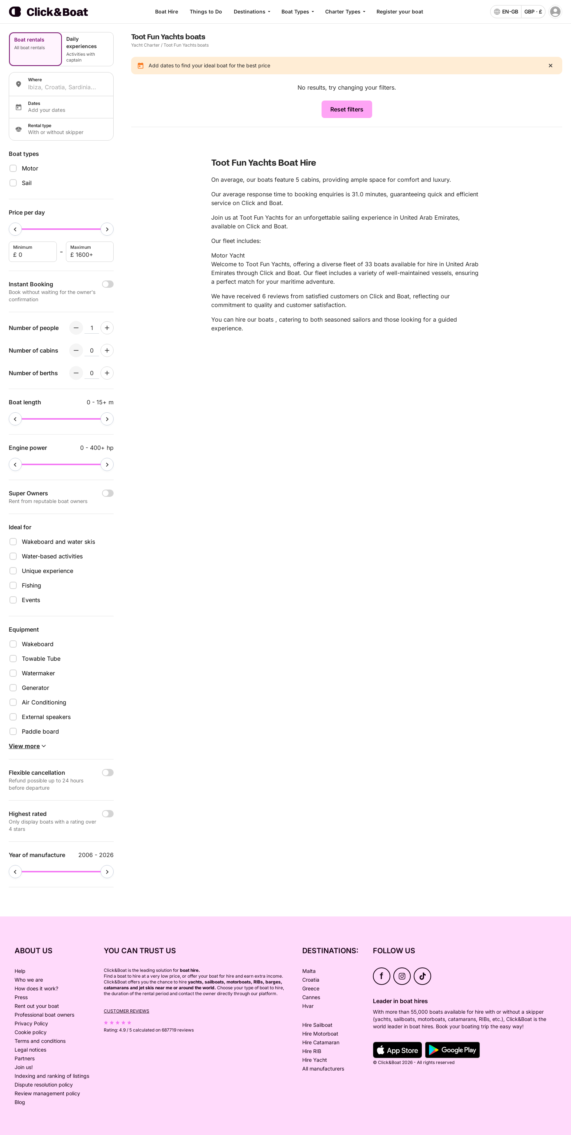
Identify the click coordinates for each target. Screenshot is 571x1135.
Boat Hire (166, 11)
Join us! (24, 1067)
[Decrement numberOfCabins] (76, 350)
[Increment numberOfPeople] (107, 327)
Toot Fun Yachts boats (186, 45)
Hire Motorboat (320, 1033)
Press (21, 997)
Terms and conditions (40, 1041)
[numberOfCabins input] (91, 350)
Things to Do (206, 11)
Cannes (311, 997)
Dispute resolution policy (44, 1084)
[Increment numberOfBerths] (107, 373)
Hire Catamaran (320, 1042)
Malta (309, 971)
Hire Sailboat (317, 1025)
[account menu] (555, 12)
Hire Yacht (314, 1060)
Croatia (310, 980)
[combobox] (67, 87)
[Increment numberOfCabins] (107, 350)
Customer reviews (126, 1011)
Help (20, 971)
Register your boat (400, 11)
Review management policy (47, 1093)
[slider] (15, 229)
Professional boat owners (44, 1015)
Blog (20, 1102)
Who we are (29, 980)
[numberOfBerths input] (91, 373)
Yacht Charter (145, 45)
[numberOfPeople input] (91, 328)
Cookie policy (31, 1032)
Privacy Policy (31, 1023)
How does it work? (36, 988)
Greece (310, 988)
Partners (25, 1058)
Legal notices (30, 1049)
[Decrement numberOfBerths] (76, 373)
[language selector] (505, 11)
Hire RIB (311, 1051)
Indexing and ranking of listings (52, 1076)
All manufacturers (323, 1068)
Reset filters (346, 109)
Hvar (308, 1006)
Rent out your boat (37, 1006)
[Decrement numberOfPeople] (76, 328)
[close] (550, 65)
